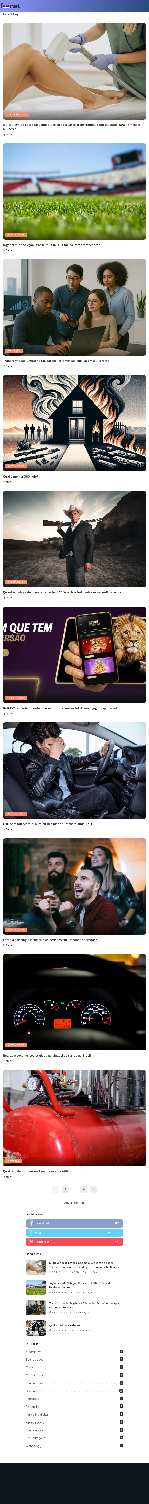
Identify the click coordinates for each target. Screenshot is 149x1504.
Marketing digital (37, 1413)
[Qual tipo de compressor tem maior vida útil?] (74, 1117)
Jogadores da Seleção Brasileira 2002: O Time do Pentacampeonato (51, 244)
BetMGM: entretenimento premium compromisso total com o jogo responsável (60, 707)
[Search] (143, 6)
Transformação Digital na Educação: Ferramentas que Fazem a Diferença (56, 360)
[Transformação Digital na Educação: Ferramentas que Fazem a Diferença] (74, 307)
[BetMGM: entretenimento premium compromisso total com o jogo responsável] (74, 654)
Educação (14, 350)
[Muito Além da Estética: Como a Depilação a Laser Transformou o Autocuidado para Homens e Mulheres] (74, 71)
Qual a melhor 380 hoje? (20, 475)
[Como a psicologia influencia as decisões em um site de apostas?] (74, 885)
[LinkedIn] (90, 1472)
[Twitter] (66, 1472)
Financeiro (33, 1405)
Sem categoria (35, 1437)
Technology (33, 1445)
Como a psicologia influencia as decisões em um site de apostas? (50, 938)
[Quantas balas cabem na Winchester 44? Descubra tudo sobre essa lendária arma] (74, 538)
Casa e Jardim (35, 1374)
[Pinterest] (74, 1472)
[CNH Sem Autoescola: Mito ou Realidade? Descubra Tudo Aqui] (74, 770)
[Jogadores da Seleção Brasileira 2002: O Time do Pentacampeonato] (74, 191)
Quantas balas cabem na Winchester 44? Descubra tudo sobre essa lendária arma (62, 591)
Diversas (13, 1160)
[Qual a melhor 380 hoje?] (74, 423)
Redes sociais (35, 1421)
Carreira (31, 1366)
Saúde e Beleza (17, 114)
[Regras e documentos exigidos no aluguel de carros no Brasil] (74, 1001)
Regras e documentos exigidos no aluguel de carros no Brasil (47, 1054)
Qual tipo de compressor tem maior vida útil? (35, 1170)
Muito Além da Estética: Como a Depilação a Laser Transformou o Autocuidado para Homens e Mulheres (71, 126)
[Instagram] (82, 1472)
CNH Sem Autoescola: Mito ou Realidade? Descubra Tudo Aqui (47, 823)
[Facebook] (58, 1472)
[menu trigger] (8, 6)
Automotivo (16, 465)
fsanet (10, 134)
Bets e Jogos (16, 234)
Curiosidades (16, 581)
